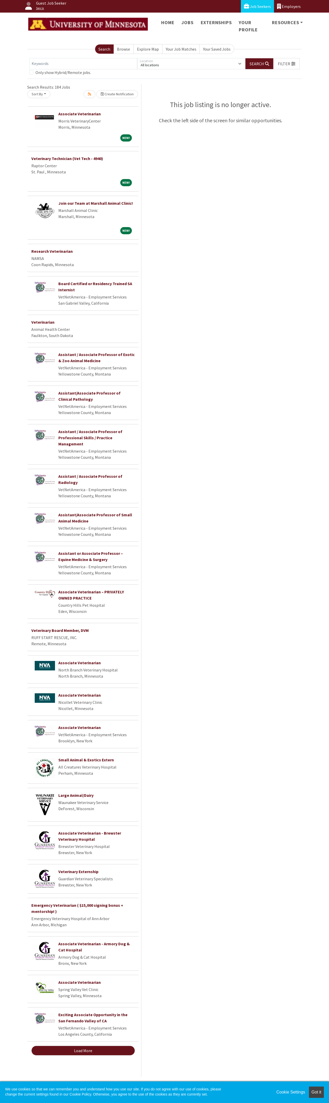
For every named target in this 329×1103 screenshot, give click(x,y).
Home (167, 22)
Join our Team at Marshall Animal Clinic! (95, 203)
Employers (289, 6)
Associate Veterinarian (79, 113)
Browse (123, 49)
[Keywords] (83, 63)
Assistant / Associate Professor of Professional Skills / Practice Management (90, 437)
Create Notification (117, 94)
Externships (216, 22)
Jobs (187, 22)
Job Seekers (257, 6)
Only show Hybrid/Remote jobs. (63, 72)
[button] (286, 63)
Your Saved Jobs (217, 49)
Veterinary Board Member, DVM (60, 630)
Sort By (37, 94)
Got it (316, 1092)
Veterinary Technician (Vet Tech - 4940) (67, 158)
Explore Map (148, 49)
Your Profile (248, 26)
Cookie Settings (290, 1092)
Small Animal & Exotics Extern (86, 759)
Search (104, 49)
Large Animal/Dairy (76, 795)
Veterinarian (42, 322)
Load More (83, 1050)
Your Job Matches (181, 49)
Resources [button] (285, 22)
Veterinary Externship (78, 871)
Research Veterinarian (52, 251)
